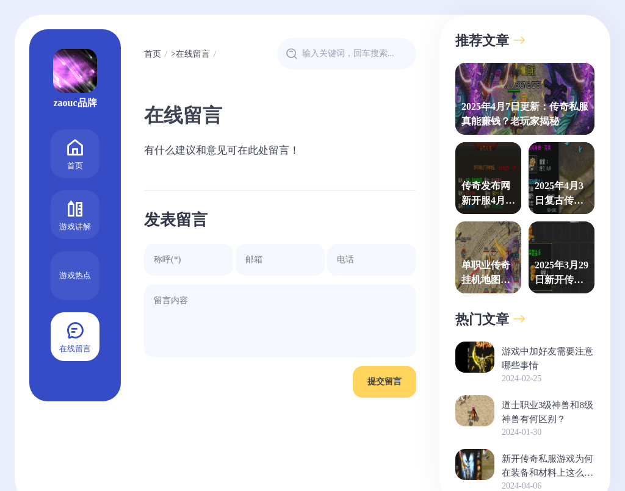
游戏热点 (75, 275)
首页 (75, 152)
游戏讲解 (75, 213)
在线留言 (75, 335)
